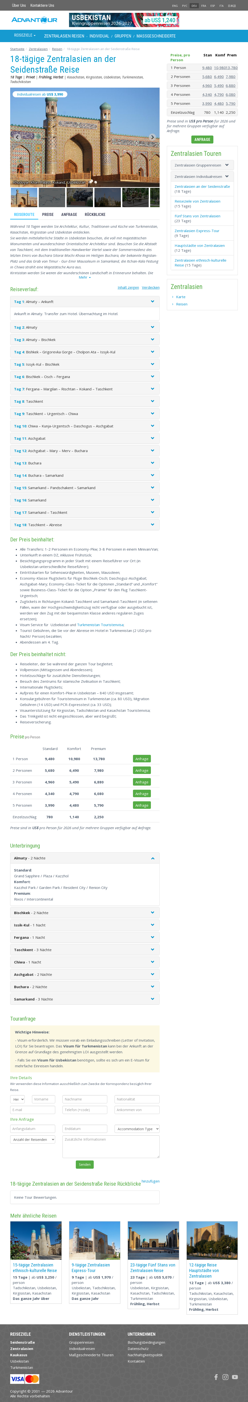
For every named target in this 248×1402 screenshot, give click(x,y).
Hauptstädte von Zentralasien (200, 245)
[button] (24, 197)
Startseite (17, 49)
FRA (203, 6)
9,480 (207, 67)
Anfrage (69, 214)
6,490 (219, 76)
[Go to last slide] (17, 137)
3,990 (207, 103)
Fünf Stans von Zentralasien (197, 215)
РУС (184, 6)
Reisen (57, 49)
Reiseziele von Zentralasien (197, 201)
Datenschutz (138, 1348)
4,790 (219, 94)
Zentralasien (38, 49)
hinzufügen (151, 1181)
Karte (181, 296)
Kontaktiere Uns (42, 5)
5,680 (207, 76)
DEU (194, 6)
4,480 (219, 103)
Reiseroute (24, 214)
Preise (48, 214)
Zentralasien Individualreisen (198, 176)
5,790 (230, 103)
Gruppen (123, 35)
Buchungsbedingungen (146, 1342)
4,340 (207, 94)
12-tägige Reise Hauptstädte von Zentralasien (204, 1270)
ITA (221, 6)
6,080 (230, 94)
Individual (99, 35)
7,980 (230, 76)
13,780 (232, 67)
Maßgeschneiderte (156, 35)
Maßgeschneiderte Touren (91, 1354)
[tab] (202, 165)
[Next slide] (152, 137)
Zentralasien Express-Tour (197, 230)
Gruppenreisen (81, 1342)
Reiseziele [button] (25, 35)
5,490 (219, 85)
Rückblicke (95, 214)
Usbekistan (19, 1361)
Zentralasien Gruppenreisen (198, 165)
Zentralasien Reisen (64, 35)
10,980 (220, 67)
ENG (175, 6)
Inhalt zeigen (128, 287)
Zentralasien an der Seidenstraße (202, 186)
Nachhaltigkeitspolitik (145, 1354)
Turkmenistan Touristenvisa (100, 624)
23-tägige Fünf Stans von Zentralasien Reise (152, 1267)
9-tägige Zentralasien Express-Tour (91, 1267)
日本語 (232, 6)
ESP (212, 6)
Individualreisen (82, 1348)
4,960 (207, 85)
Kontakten (136, 1361)
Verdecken (151, 287)
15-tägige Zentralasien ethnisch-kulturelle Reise (35, 1267)
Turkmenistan (21, 1367)
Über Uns (19, 5)
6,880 (230, 85)
